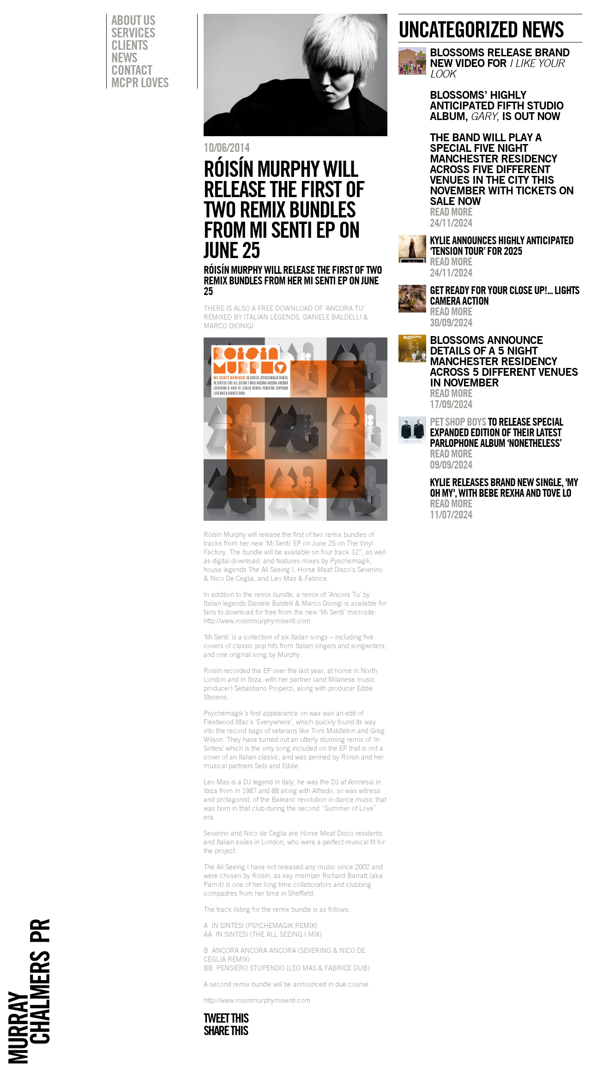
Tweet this (226, 1018)
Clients (129, 44)
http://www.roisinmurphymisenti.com (257, 620)
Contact (131, 69)
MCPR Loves (140, 82)
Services (133, 32)
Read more (451, 211)
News (124, 57)
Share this (225, 1030)
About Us (133, 20)
